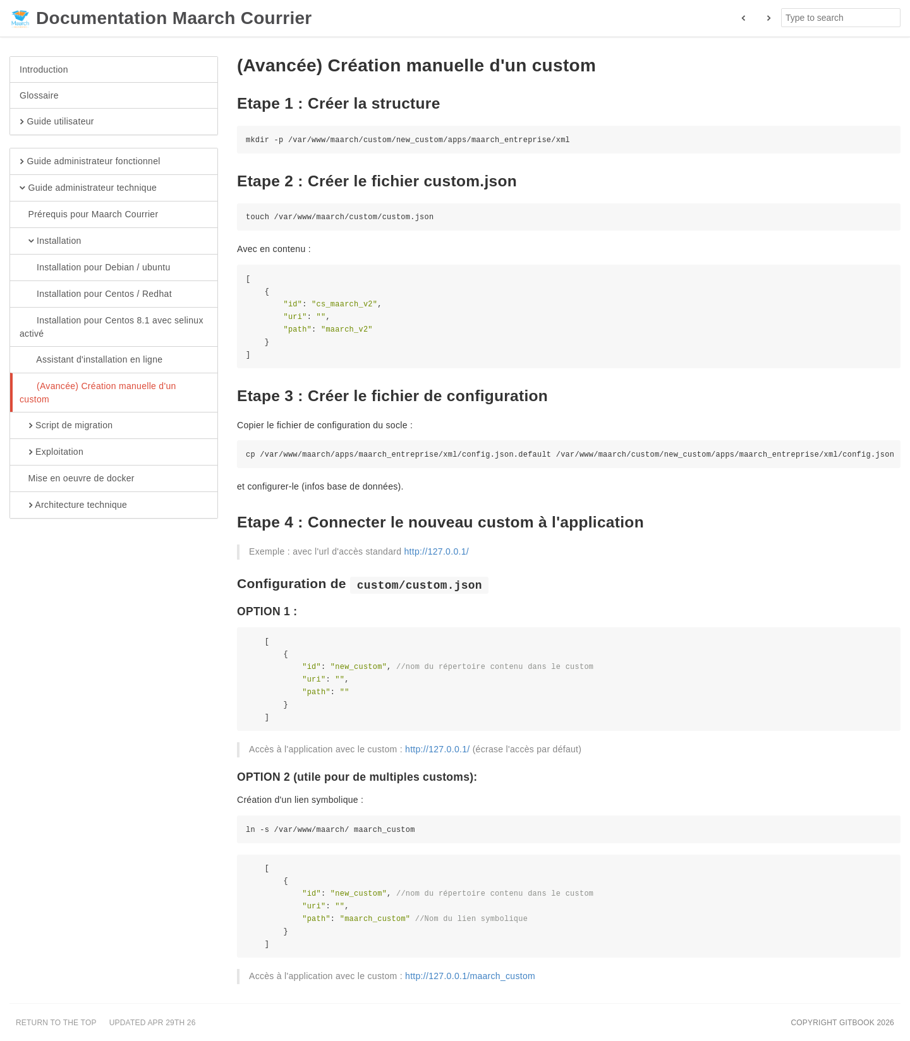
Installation (51, 241)
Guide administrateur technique (88, 188)
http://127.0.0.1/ (436, 551)
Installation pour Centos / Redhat (96, 294)
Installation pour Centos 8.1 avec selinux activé (111, 327)
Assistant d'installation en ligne (91, 360)
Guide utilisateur (57, 122)
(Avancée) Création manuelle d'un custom (98, 392)
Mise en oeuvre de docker (77, 478)
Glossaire (39, 95)
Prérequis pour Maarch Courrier (89, 214)
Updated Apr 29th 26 (152, 1022)
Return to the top (56, 1022)
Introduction (44, 69)
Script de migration (66, 425)
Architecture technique (73, 505)
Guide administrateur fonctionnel (90, 161)
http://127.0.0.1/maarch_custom (470, 976)
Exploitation (51, 452)
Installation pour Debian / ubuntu (95, 268)
